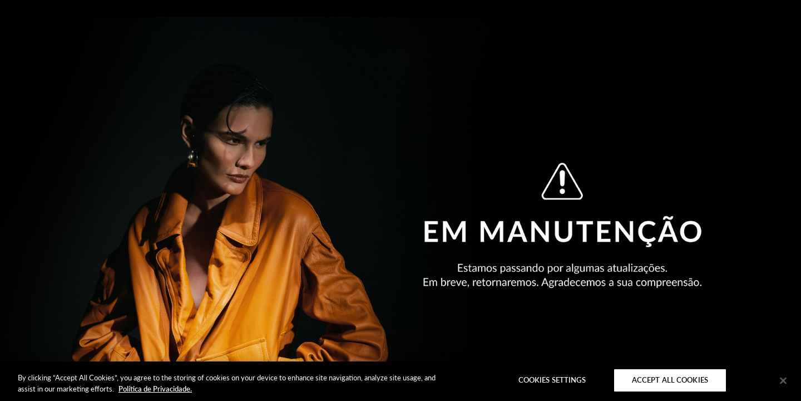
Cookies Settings (552, 379)
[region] (400, 381)
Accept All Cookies (670, 379)
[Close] (783, 380)
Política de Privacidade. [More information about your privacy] (155, 388)
